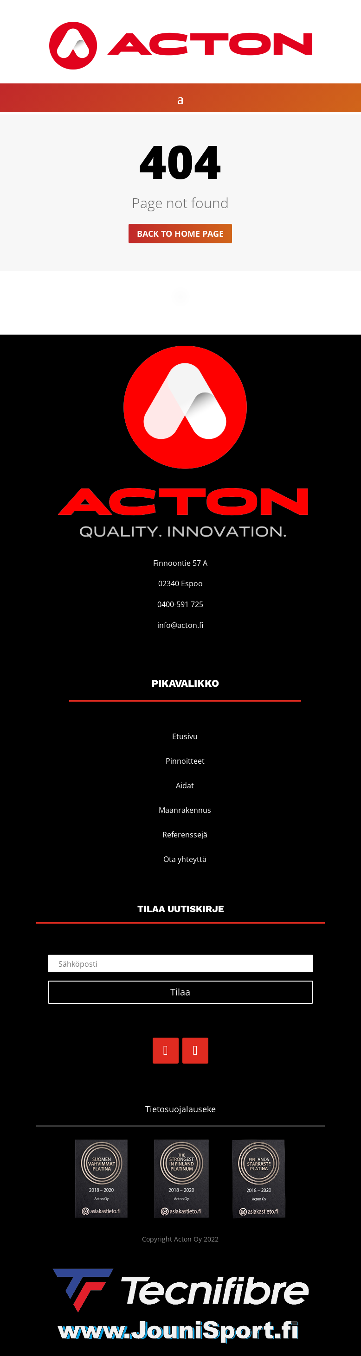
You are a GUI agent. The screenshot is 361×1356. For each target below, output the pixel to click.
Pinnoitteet (185, 761)
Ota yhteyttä (184, 859)
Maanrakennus (185, 810)
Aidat (185, 785)
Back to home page (180, 233)
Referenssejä (184, 835)
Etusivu (185, 736)
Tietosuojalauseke (180, 1109)
